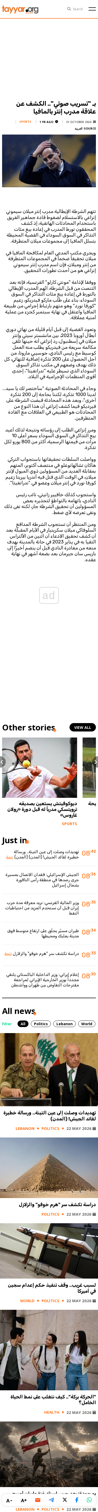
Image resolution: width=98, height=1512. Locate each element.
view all (82, 727)
